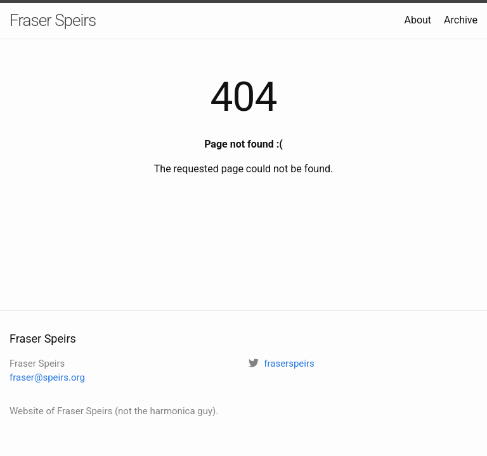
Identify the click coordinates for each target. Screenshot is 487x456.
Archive (460, 20)
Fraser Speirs (53, 20)
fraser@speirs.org (47, 377)
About (417, 20)
